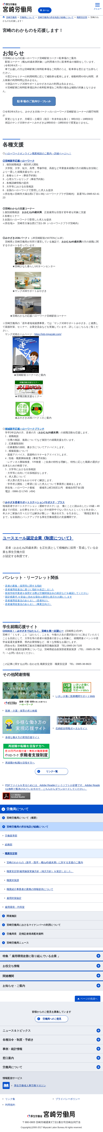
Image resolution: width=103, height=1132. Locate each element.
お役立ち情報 (51, 966)
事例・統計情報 (51, 1049)
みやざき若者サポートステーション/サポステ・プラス (35, 502)
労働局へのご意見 (52, 1018)
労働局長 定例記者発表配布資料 (25, 933)
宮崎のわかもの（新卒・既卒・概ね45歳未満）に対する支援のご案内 (45, 862)
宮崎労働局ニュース (18, 942)
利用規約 (10, 1104)
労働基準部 (11, 835)
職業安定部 (11, 853)
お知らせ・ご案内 (51, 985)
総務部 (8, 844)
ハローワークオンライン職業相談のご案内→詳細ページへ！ (38, 153)
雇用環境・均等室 (15, 907)
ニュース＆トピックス (51, 1030)
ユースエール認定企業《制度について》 (38, 538)
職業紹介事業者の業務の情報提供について (30, 889)
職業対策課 (13, 880)
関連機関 (51, 976)
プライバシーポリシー (68, 1099)
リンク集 (10, 1099)
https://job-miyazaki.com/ (47, 334)
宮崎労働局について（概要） (23, 817)
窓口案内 (51, 1058)
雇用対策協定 (14, 898)
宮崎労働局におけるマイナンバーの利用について (34, 924)
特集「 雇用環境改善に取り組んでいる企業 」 (51, 956)
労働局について (51, 1067)
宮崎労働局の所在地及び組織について (27, 826)
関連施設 (11, 916)
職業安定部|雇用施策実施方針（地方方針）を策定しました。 (40, 871)
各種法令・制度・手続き (51, 1040)
